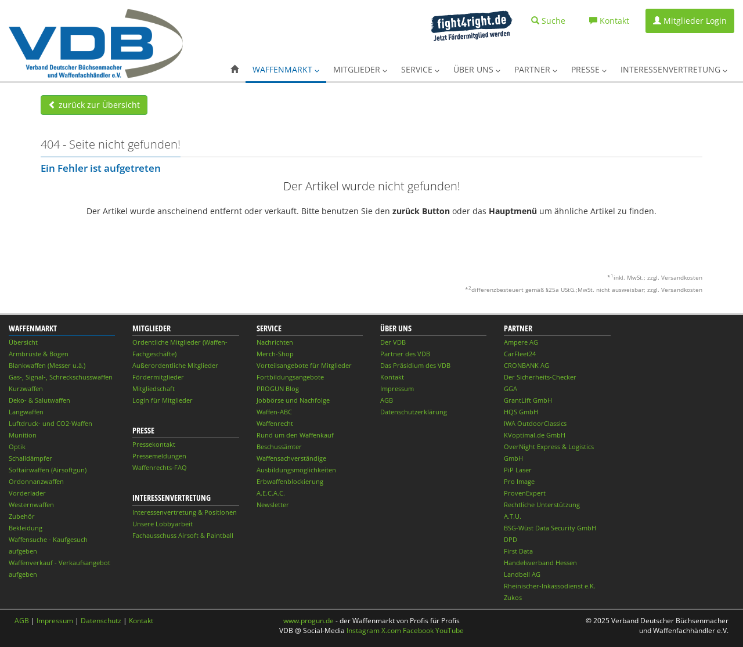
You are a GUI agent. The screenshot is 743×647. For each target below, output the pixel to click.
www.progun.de (308, 621)
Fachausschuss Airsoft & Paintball (182, 535)
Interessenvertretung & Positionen (184, 512)
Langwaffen (26, 411)
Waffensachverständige (291, 458)
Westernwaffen (31, 504)
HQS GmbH (521, 411)
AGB (386, 400)
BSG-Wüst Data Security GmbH (550, 527)
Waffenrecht (275, 423)
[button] (234, 69)
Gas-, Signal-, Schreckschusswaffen (61, 377)
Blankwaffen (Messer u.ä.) (47, 365)
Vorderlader (27, 493)
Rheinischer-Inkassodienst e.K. (550, 585)
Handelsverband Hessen (540, 562)
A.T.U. (512, 516)
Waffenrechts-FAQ (159, 467)
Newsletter (273, 504)
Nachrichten (275, 342)
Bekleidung (25, 527)
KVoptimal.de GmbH (534, 435)
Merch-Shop (275, 353)
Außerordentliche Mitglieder (175, 365)
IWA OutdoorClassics (535, 423)
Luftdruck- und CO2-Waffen (50, 423)
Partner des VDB (405, 353)
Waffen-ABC (274, 411)
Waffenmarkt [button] (286, 69)
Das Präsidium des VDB (415, 365)
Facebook (418, 630)
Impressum (397, 388)
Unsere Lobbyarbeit (162, 523)
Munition (23, 435)
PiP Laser (518, 469)
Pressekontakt (153, 444)
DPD (510, 539)
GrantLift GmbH (528, 400)
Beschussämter (279, 446)
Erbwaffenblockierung (290, 481)
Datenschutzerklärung (413, 411)
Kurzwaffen (26, 388)
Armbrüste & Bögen (38, 353)
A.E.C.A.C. (271, 493)
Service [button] (420, 69)
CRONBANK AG (526, 365)
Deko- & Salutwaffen (39, 400)
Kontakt (392, 377)
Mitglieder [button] (360, 69)
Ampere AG (521, 342)
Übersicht (23, 342)
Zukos (513, 597)
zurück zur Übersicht (94, 104)
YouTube (449, 630)
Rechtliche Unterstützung (542, 504)
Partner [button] (535, 69)
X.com (391, 630)
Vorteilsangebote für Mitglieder (304, 365)
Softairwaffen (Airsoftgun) (47, 469)
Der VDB (393, 342)
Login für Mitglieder (162, 400)
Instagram (363, 630)
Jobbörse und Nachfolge (293, 400)
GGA (510, 388)
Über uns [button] (476, 69)
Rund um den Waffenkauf (295, 435)
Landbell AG (522, 574)
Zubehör (22, 516)
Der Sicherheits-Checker (540, 377)
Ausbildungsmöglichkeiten (296, 469)
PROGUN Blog (278, 388)
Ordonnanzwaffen (36, 481)
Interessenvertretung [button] (674, 69)
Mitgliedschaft (153, 388)
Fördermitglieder (158, 377)
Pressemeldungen (159, 455)
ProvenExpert (525, 493)
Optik (17, 446)
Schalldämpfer (30, 458)
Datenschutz (101, 621)
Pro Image (519, 481)
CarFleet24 (520, 353)
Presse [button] (589, 69)
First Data (518, 551)
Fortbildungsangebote (290, 377)
